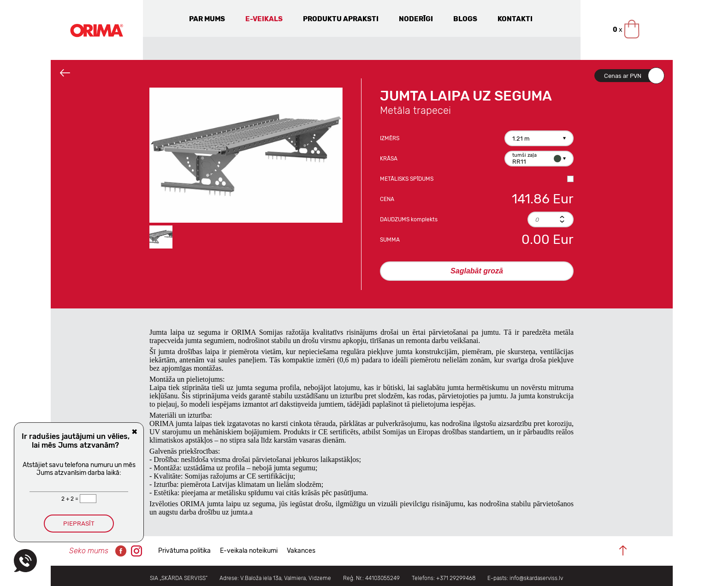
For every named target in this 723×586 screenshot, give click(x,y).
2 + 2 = (70, 499)
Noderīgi (416, 19)
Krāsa (388, 158)
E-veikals (264, 19)
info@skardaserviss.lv (536, 578)
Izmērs (389, 138)
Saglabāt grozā (476, 271)
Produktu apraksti (341, 19)
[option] (246, 155)
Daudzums (409, 219)
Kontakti (515, 19)
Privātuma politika (184, 551)
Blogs (465, 19)
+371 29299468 (455, 578)
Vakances (301, 551)
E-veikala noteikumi (249, 551)
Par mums (207, 19)
